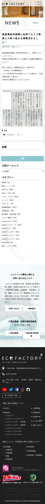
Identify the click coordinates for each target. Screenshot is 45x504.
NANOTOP (5, 242)
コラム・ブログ (7, 197)
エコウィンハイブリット (14, 419)
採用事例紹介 (6, 207)
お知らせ (5, 189)
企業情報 (8, 453)
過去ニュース (16, 47)
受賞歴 (4, 182)
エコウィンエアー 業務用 (14, 425)
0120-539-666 (11, 374)
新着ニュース (6, 186)
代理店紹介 (6, 211)
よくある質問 (37, 421)
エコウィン (9, 415)
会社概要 (7, 447)
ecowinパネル (7, 221)
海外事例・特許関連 (9, 214)
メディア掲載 (6, 218)
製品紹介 (7, 412)
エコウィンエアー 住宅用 (14, 422)
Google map (12, 395)
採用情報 (30, 447)
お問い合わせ (37, 425)
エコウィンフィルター (13, 431)
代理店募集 (31, 451)
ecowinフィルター (8, 232)
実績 (6, 456)
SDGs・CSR (6, 193)
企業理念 (8, 450)
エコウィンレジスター (13, 428)
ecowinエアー (7, 228)
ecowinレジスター (8, 235)
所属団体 (8, 459)
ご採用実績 (36, 408)
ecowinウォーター (8, 239)
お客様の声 (36, 417)
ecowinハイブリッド (9, 225)
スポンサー (6, 204)
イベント (5, 200)
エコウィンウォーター (13, 434)
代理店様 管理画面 (34, 455)
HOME (6, 408)
